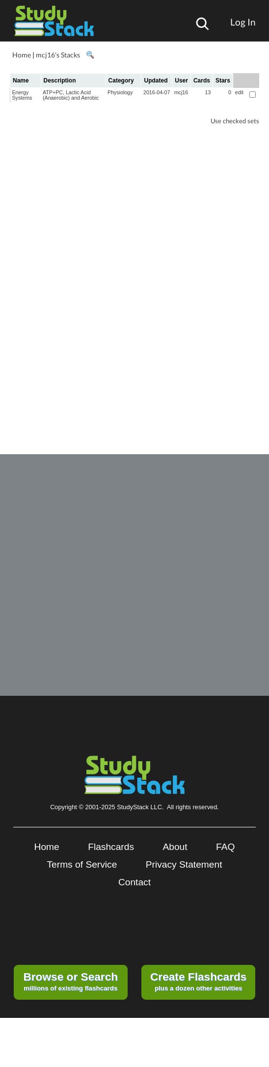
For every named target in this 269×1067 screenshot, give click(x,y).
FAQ (225, 847)
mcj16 (181, 92)
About (174, 847)
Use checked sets (235, 121)
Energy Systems (22, 95)
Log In (243, 21)
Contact (134, 882)
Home (21, 55)
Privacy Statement (184, 864)
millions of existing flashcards (70, 981)
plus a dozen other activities (198, 981)
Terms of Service (82, 864)
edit (239, 92)
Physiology (120, 92)
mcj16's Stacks (58, 55)
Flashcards (111, 847)
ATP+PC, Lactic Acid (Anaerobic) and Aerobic (71, 95)
